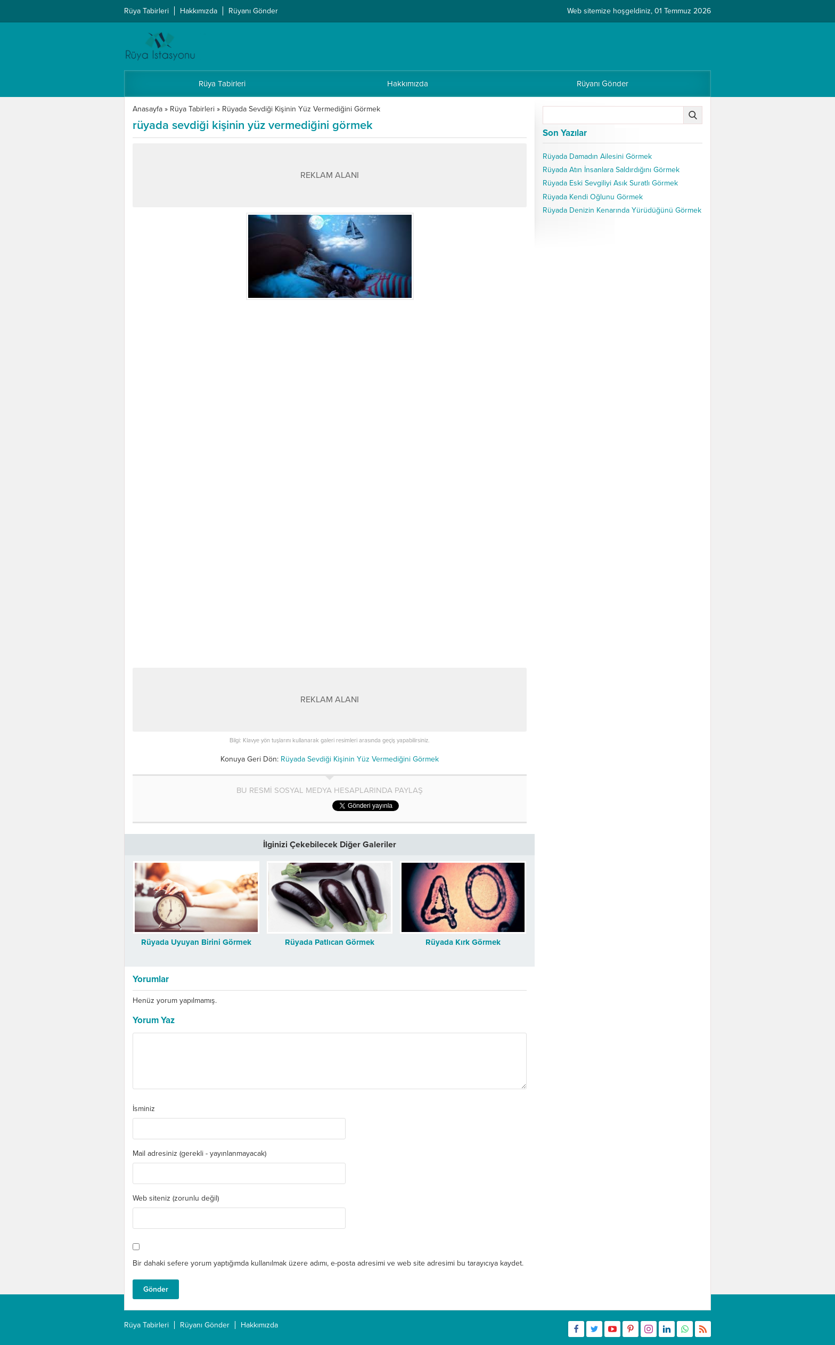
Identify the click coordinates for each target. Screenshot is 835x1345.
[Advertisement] (330, 380)
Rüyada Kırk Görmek (463, 942)
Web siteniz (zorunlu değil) (176, 1198)
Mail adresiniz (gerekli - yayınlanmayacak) (199, 1153)
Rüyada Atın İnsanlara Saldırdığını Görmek (611, 169)
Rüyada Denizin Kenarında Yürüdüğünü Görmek (622, 210)
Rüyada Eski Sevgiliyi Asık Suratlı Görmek (610, 183)
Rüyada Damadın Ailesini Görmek (597, 156)
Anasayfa (147, 109)
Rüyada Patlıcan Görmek (329, 942)
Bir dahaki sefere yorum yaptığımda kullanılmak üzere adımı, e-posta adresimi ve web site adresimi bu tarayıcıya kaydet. (328, 1263)
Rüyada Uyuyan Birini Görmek (196, 942)
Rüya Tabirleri (192, 109)
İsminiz (144, 1109)
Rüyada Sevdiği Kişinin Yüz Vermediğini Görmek (301, 109)
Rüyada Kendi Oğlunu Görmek (593, 196)
